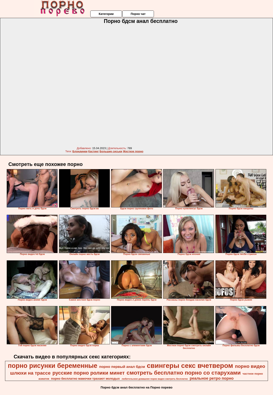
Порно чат (138, 14)
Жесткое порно (133, 151)
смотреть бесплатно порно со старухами (184, 373)
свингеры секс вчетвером (190, 365)
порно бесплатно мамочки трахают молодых (85, 378)
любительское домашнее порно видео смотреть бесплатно (155, 379)
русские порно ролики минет (88, 373)
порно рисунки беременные (52, 365)
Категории (106, 14)
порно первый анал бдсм (122, 367)
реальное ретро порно (212, 378)
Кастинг (93, 151)
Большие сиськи (111, 151)
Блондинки (80, 151)
